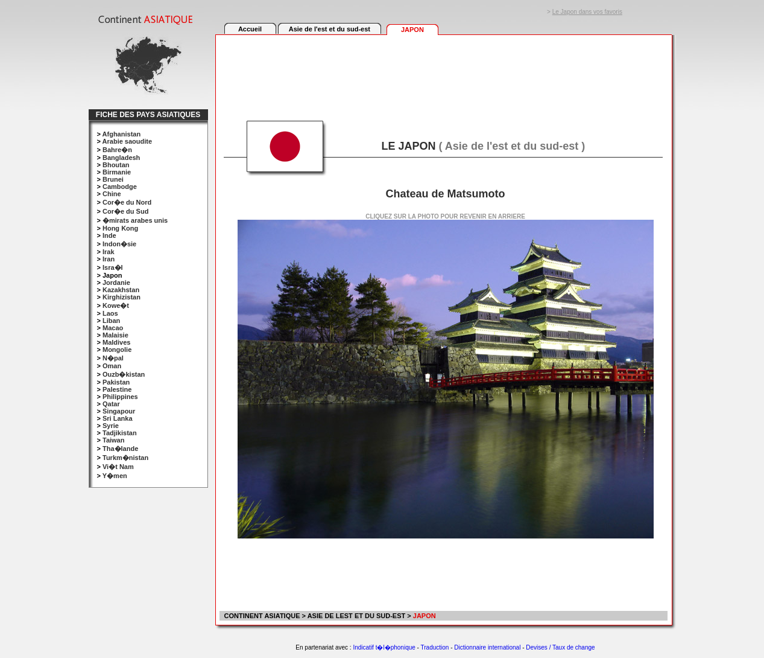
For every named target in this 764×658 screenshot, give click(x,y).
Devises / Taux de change (560, 647)
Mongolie (117, 349)
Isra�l (113, 267)
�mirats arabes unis (135, 220)
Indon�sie (119, 244)
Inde (109, 235)
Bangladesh (121, 157)
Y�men (115, 475)
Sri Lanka (118, 418)
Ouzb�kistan (124, 374)
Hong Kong (120, 228)
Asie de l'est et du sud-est (329, 29)
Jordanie (116, 282)
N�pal (113, 358)
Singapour (119, 411)
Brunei (113, 179)
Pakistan (116, 382)
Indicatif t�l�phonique (384, 647)
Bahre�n (117, 149)
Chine (112, 193)
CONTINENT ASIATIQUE (261, 615)
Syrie (111, 425)
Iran (109, 259)
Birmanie (117, 172)
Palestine (117, 389)
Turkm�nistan (125, 457)
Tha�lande (120, 448)
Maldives (116, 342)
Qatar (111, 403)
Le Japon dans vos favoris (587, 11)
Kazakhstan (121, 289)
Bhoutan (116, 164)
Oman (112, 365)
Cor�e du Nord (127, 202)
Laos (110, 313)
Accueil (250, 29)
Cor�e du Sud (125, 211)
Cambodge (120, 186)
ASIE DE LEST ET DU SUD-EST (357, 615)
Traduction (435, 647)
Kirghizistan (121, 297)
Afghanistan (122, 134)
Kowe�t (116, 305)
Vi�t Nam (118, 466)
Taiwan (113, 440)
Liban (111, 320)
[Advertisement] (443, 70)
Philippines (120, 396)
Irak (109, 251)
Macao (113, 327)
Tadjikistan (120, 432)
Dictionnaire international (487, 647)
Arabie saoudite (128, 141)
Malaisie (115, 335)
